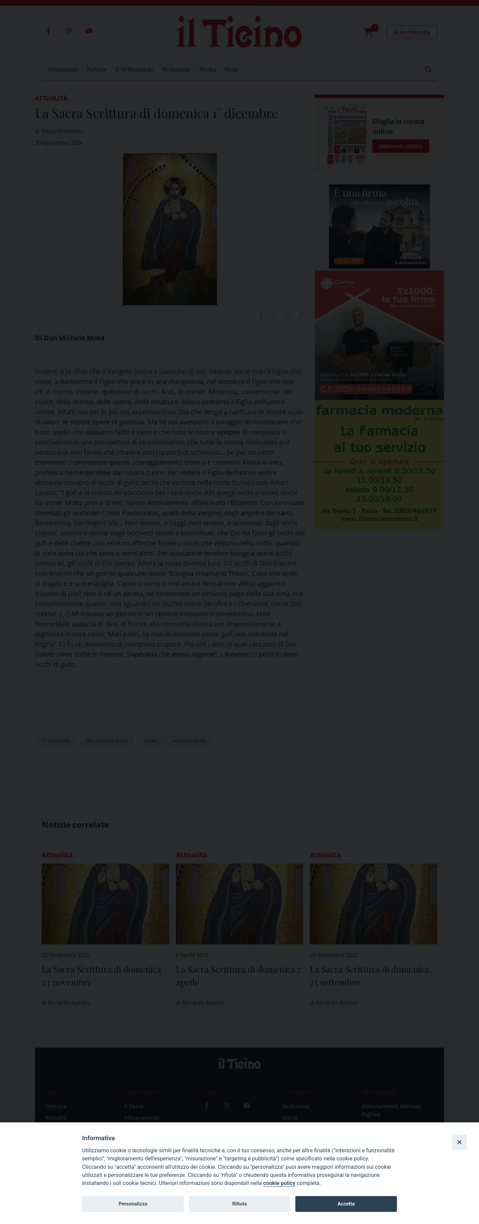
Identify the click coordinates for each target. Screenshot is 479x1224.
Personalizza (132, 1204)
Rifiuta (239, 1204)
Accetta (346, 1204)
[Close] (459, 1141)
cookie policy (279, 1183)
